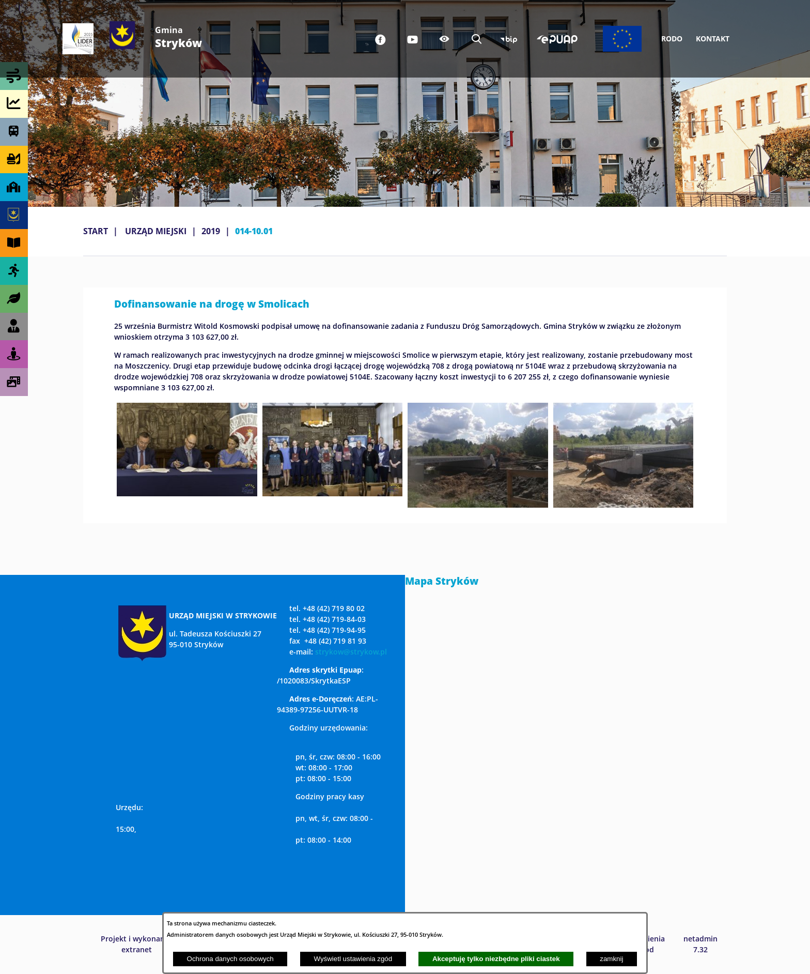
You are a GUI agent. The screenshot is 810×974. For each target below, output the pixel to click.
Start (95, 231)
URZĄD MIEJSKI (155, 231)
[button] (187, 493)
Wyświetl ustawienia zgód (353, 959)
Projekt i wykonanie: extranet (137, 944)
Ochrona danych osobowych (230, 959)
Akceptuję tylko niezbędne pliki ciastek (496, 959)
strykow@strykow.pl (351, 652)
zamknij (611, 959)
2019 (210, 231)
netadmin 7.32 (700, 944)
